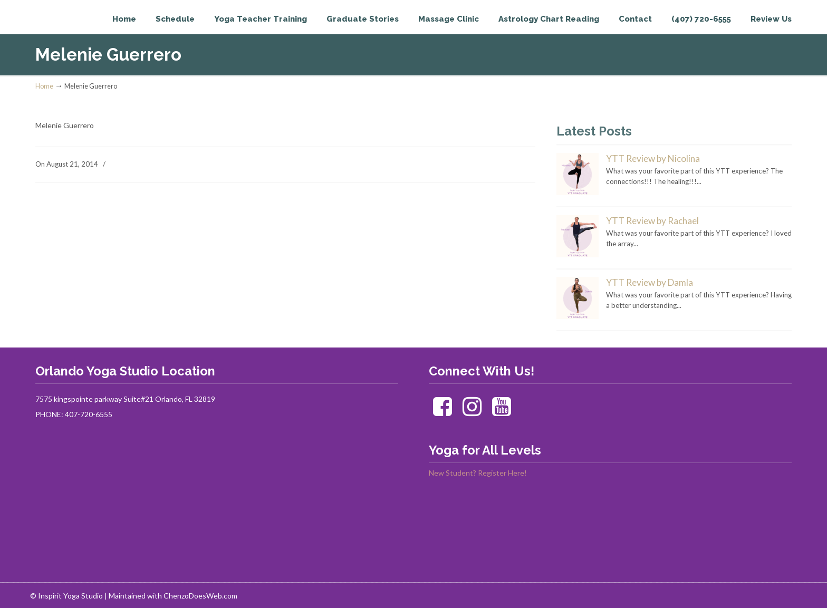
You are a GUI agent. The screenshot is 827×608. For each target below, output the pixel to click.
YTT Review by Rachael (652, 220)
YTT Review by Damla (649, 282)
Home (44, 86)
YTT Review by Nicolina (653, 158)
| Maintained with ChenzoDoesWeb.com (170, 595)
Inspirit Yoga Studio (78, 29)
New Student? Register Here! (478, 472)
